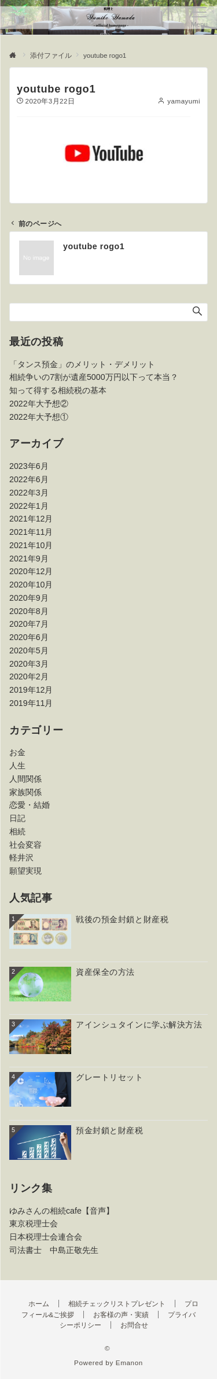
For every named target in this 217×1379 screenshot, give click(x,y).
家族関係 (25, 792)
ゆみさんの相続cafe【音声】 (61, 1210)
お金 (17, 752)
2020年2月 (29, 676)
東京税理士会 (33, 1223)
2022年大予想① (38, 417)
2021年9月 (29, 558)
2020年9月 (29, 597)
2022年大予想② (38, 403)
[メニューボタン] (199, 17)
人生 (17, 765)
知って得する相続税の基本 (57, 390)
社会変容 (25, 844)
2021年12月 (31, 518)
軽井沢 (21, 857)
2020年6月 (29, 637)
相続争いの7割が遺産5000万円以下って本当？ (93, 377)
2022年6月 (29, 479)
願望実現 (25, 870)
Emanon (129, 1362)
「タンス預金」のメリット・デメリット (82, 364)
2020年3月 (29, 663)
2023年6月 (29, 466)
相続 (17, 831)
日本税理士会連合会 (45, 1236)
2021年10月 (31, 545)
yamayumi (183, 101)
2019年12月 (31, 689)
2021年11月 (31, 532)
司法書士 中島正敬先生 (53, 1250)
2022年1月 (29, 506)
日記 (17, 818)
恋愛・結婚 (29, 804)
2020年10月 (31, 584)
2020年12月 (31, 571)
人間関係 (25, 778)
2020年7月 (29, 624)
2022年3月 (29, 492)
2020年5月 (29, 650)
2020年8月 (29, 611)
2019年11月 (31, 703)
